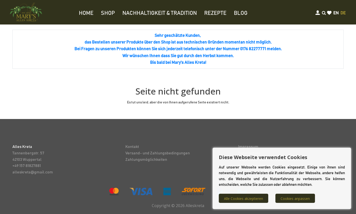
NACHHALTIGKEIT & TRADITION (159, 13)
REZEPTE (215, 13)
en (336, 13)
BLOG (240, 13)
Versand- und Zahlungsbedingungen (157, 153)
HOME (86, 13)
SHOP (108, 13)
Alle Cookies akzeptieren (243, 198)
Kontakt (132, 147)
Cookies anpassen (295, 198)
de (343, 13)
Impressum (248, 147)
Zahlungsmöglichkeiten (146, 160)
